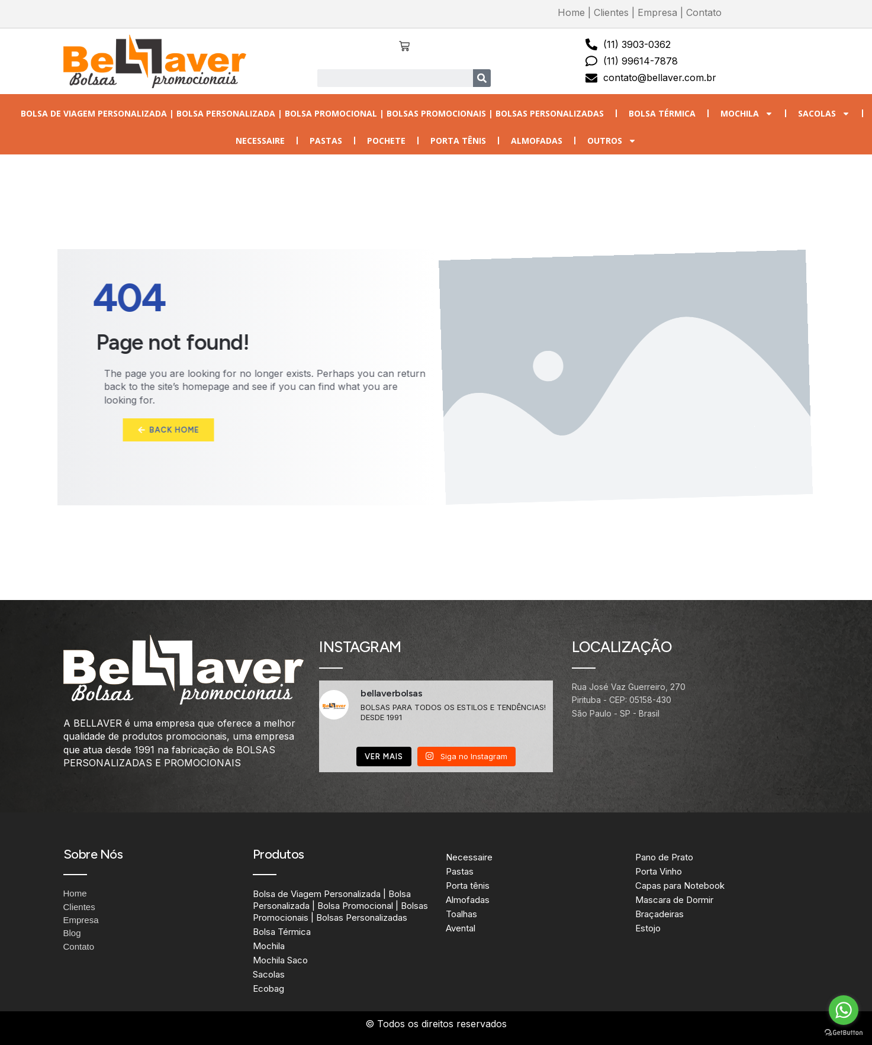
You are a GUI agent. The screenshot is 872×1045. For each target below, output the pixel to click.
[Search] (482, 78)
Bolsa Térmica (662, 113)
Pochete (386, 140)
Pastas (326, 140)
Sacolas (824, 114)
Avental (460, 928)
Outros (611, 141)
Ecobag (268, 988)
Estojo (648, 928)
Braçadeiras (659, 914)
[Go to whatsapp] (843, 1010)
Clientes (611, 12)
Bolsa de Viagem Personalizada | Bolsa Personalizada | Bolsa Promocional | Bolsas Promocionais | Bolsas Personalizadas (312, 113)
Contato (704, 12)
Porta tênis (458, 140)
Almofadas (536, 140)
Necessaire (260, 140)
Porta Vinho (658, 871)
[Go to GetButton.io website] (844, 1033)
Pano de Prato (664, 857)
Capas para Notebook (680, 885)
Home (571, 12)
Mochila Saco (280, 960)
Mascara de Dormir (674, 899)
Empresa (657, 12)
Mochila (746, 114)
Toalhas (461, 914)
